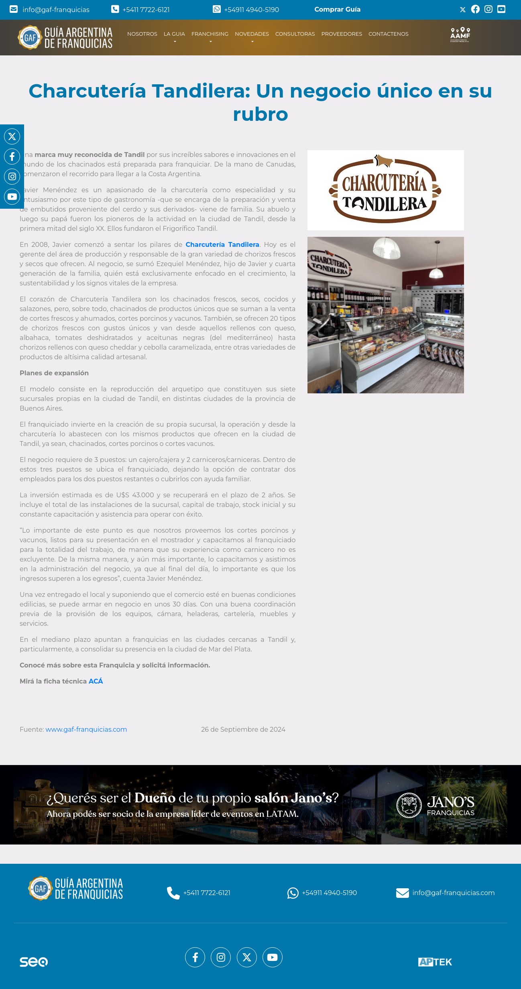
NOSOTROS (144, 33)
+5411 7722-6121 (140, 10)
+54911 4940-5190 (246, 10)
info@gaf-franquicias (50, 10)
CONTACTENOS (388, 34)
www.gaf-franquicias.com (87, 729)
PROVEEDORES (342, 34)
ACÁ (96, 681)
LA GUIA (174, 34)
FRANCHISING (209, 34)
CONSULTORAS (295, 34)
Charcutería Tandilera (222, 244)
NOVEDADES (252, 34)
